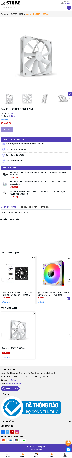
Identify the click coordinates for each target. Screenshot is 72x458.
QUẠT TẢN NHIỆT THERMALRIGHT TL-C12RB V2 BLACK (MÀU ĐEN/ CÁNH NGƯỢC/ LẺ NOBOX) (17, 294)
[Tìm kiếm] (69, 8)
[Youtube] (12, 432)
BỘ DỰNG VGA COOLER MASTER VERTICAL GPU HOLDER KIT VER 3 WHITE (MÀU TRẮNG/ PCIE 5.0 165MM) (38, 193)
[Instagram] (17, 432)
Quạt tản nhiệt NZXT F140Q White (13, 348)
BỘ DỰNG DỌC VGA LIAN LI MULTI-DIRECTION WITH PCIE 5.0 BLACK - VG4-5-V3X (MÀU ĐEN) (38, 173)
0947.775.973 (13, 380)
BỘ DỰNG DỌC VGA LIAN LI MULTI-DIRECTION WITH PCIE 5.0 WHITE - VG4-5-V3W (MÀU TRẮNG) (38, 183)
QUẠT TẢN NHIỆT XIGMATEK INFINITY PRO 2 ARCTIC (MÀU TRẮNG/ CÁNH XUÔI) (53, 294)
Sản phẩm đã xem (9, 308)
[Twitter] (7, 432)
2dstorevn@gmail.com (13, 383)
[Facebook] (3, 432)
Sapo (41, 449)
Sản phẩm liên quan (10, 253)
